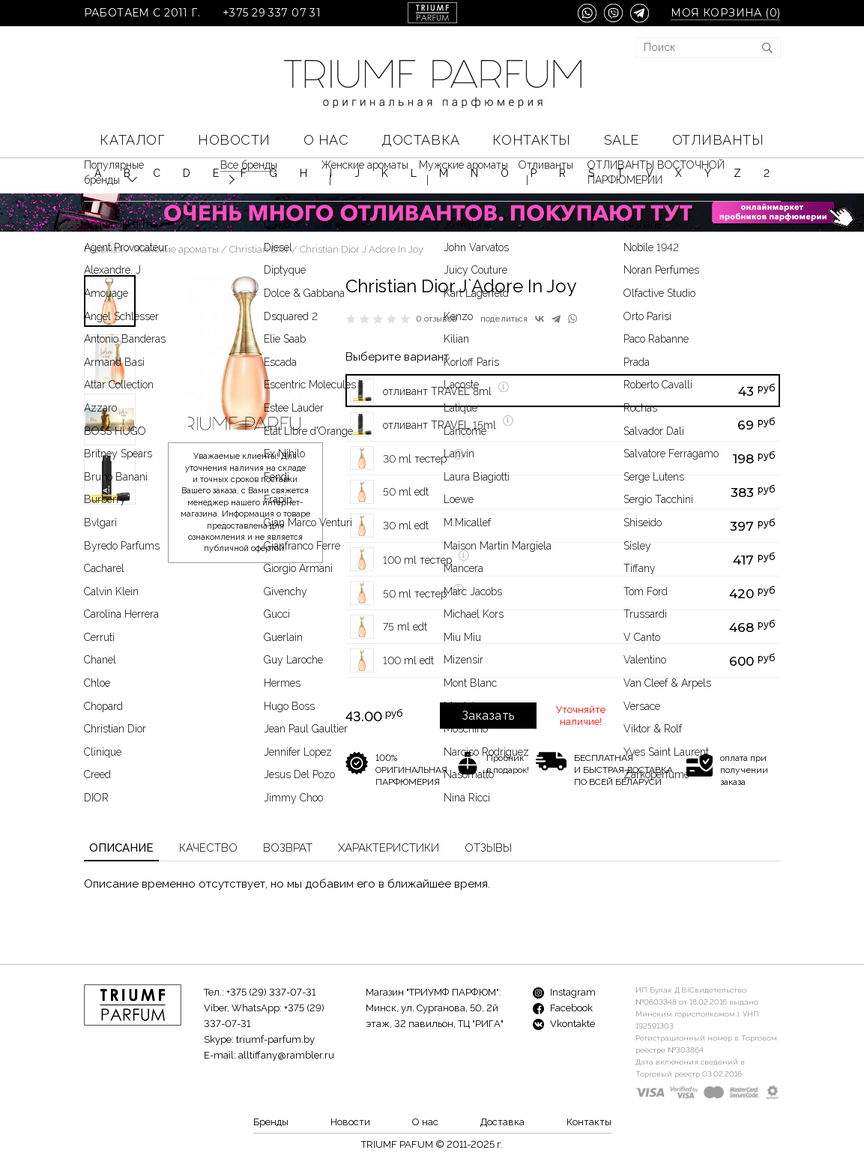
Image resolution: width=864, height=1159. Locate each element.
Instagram (564, 992)
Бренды (270, 1122)
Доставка (420, 140)
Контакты (531, 140)
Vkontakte (564, 1023)
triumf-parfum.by (275, 1039)
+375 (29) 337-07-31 (270, 992)
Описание (121, 848)
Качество (208, 848)
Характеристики (388, 848)
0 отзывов (436, 319)
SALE (621, 140)
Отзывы (488, 848)
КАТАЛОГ (132, 140)
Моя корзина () (725, 13)
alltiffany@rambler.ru (286, 1055)
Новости (234, 140)
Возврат (287, 848)
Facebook (563, 1008)
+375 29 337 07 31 (272, 13)
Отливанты (718, 140)
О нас (326, 140)
